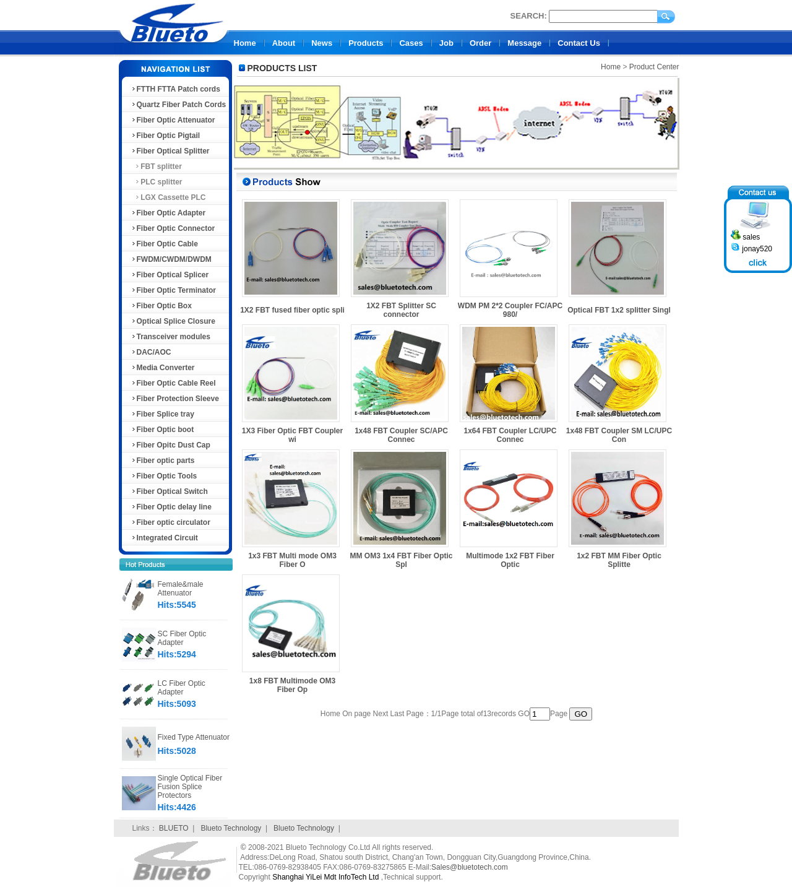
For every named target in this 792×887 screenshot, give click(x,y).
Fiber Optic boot (162, 429)
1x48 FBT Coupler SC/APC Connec (401, 435)
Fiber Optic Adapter (168, 213)
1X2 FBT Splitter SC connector (401, 310)
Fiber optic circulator (170, 522)
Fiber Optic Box (161, 305)
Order (480, 43)
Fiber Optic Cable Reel (173, 383)
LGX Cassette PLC (168, 197)
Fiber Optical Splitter (170, 151)
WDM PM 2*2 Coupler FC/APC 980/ (510, 310)
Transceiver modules (170, 336)
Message (524, 43)
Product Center (654, 67)
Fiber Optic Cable (164, 244)
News (321, 43)
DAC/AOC (151, 352)
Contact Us (578, 43)
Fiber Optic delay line (171, 507)
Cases (411, 43)
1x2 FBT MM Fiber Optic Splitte (619, 560)
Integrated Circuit (164, 538)
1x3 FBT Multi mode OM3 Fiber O (292, 560)
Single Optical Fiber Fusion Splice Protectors (190, 787)
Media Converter (163, 367)
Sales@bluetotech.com (469, 867)
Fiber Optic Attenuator (173, 120)
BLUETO (174, 828)
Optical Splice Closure (173, 321)
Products (365, 43)
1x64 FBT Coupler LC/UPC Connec (509, 435)
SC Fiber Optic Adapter (182, 638)
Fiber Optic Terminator (173, 290)
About (284, 43)
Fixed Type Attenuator (194, 737)
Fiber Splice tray (162, 414)
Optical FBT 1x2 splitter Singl (619, 310)
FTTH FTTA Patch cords (175, 89)
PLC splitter (157, 182)
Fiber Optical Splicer (170, 274)
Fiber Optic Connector (173, 228)
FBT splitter (156, 166)
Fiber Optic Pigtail (165, 135)
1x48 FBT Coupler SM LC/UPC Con (619, 435)
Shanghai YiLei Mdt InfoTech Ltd (325, 877)
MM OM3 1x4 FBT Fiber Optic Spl (401, 560)
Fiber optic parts (163, 460)
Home (245, 43)
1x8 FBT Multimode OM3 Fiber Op (292, 685)
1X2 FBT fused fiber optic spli (292, 310)
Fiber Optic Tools (164, 476)
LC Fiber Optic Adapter (181, 687)
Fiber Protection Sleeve (175, 398)
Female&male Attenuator (181, 588)
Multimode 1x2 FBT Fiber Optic (510, 560)
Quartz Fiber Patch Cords (178, 104)
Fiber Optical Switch (169, 491)
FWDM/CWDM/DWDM (171, 259)
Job (446, 43)
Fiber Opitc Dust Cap (170, 445)
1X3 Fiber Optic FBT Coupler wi (292, 435)
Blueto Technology (230, 828)
